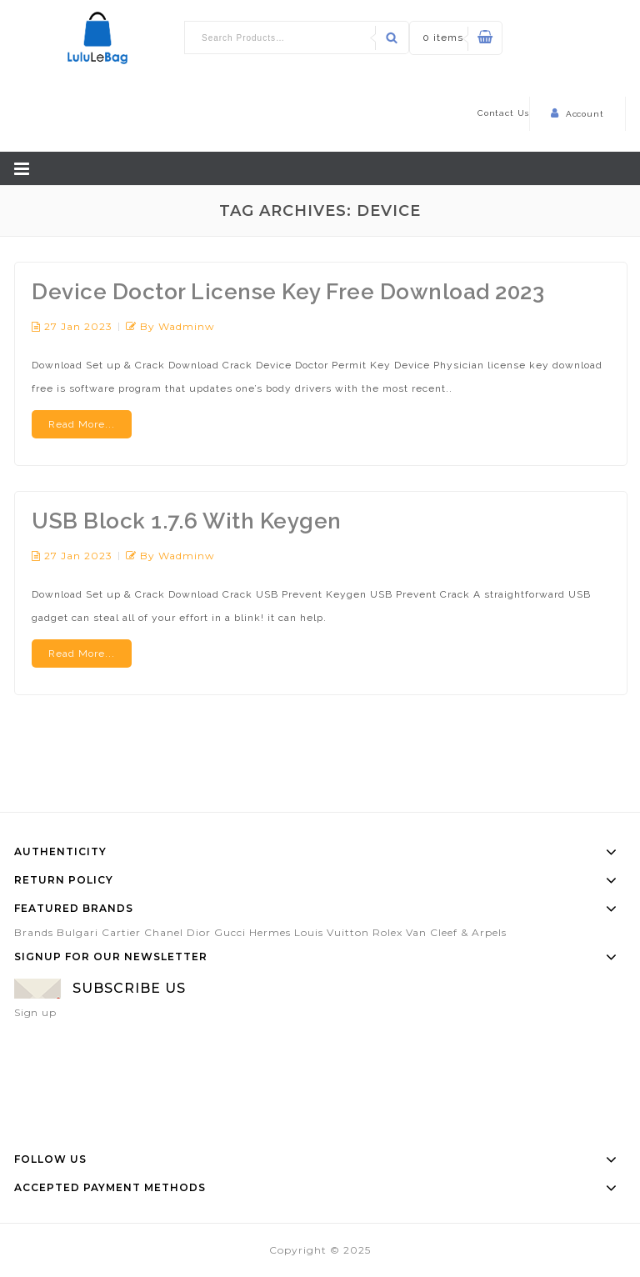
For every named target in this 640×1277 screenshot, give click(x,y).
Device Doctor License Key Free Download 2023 (288, 291)
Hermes (270, 932)
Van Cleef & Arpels (456, 932)
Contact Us (503, 113)
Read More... (81, 424)
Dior (199, 932)
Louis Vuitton (331, 932)
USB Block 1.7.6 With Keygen (187, 520)
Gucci (230, 932)
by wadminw (177, 326)
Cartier (121, 932)
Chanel (163, 932)
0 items (442, 37)
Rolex (387, 932)
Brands (33, 932)
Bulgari (77, 932)
